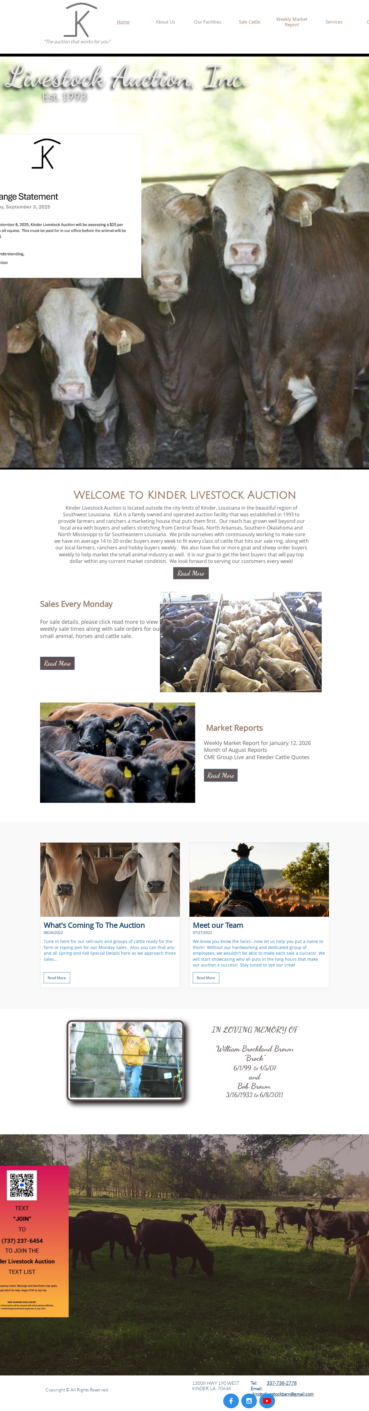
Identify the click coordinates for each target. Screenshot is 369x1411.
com (309, 1394)
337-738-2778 (282, 1383)
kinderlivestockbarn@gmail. (278, 1394)
